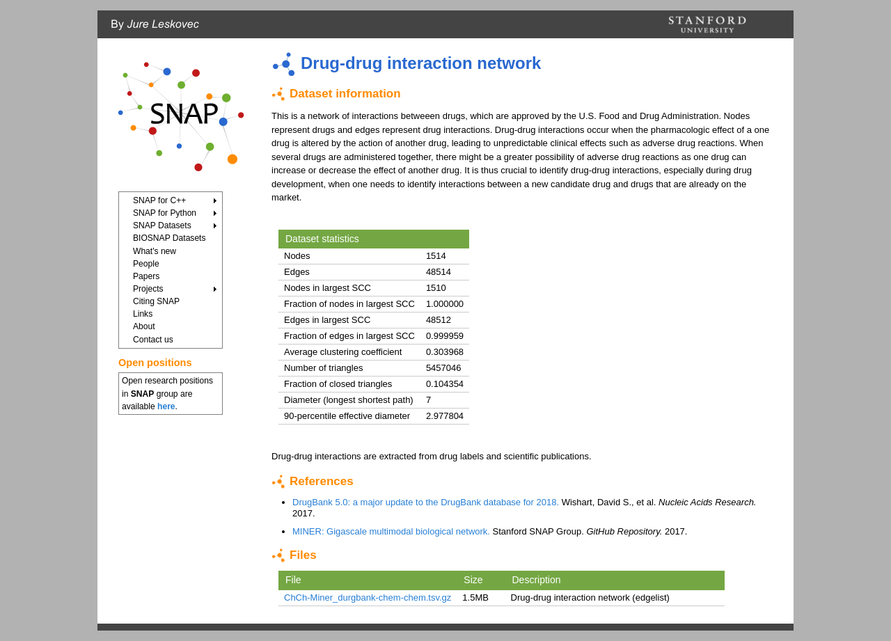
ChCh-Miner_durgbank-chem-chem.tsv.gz (367, 597)
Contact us (153, 340)
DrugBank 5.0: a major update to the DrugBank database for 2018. (425, 502)
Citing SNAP (156, 301)
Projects (148, 289)
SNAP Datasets (162, 225)
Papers (146, 276)
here (166, 406)
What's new (154, 251)
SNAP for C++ (159, 200)
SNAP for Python (164, 213)
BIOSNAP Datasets (169, 238)
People (146, 264)
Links (142, 314)
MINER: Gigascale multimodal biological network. (391, 531)
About (144, 326)
